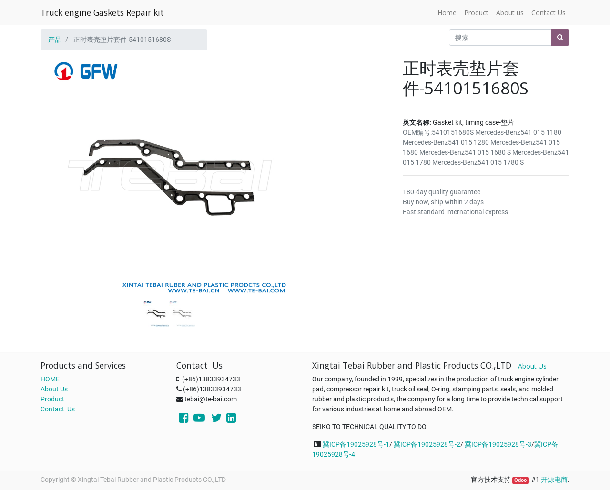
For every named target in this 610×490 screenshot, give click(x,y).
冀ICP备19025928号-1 (356, 444)
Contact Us (58, 409)
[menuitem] (447, 12)
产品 (54, 39)
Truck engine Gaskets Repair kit (102, 12)
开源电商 (554, 479)
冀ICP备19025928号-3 (498, 444)
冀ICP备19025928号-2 (427, 444)
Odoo (520, 480)
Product (52, 399)
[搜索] (560, 37)
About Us (54, 389)
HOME (50, 379)
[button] (60, 153)
